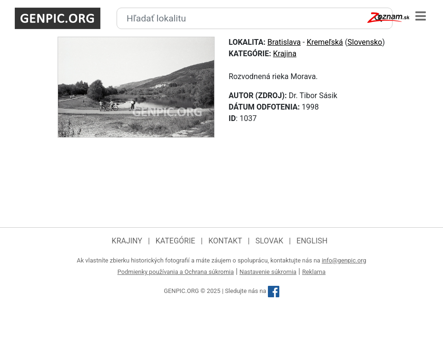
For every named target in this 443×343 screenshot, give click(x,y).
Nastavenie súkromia (267, 271)
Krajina (284, 53)
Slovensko (364, 42)
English (311, 240)
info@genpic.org (344, 260)
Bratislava (284, 42)
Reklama (313, 271)
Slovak (270, 240)
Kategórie (175, 240)
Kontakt (225, 240)
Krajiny (127, 240)
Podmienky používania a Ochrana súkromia (176, 271)
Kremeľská (324, 42)
